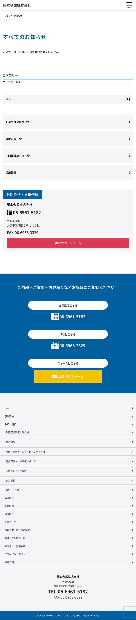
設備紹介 (9, 514)
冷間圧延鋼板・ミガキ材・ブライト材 (25, 451)
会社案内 (9, 506)
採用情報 (9, 562)
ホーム (8, 408)
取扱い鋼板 (10, 424)
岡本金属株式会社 (17, 5)
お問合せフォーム (70, 243)
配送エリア (10, 522)
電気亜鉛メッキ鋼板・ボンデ (21, 461)
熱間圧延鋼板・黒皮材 (17, 432)
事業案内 (9, 416)
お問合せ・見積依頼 (15, 546)
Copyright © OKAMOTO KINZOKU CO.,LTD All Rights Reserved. (68, 615)
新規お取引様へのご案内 (17, 530)
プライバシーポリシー (16, 554)
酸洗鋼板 (10, 441)
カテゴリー (10, 75)
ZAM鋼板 (10, 480)
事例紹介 (9, 498)
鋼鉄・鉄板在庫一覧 (15, 538)
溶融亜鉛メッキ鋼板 (16, 470)
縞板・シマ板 (13, 489)
